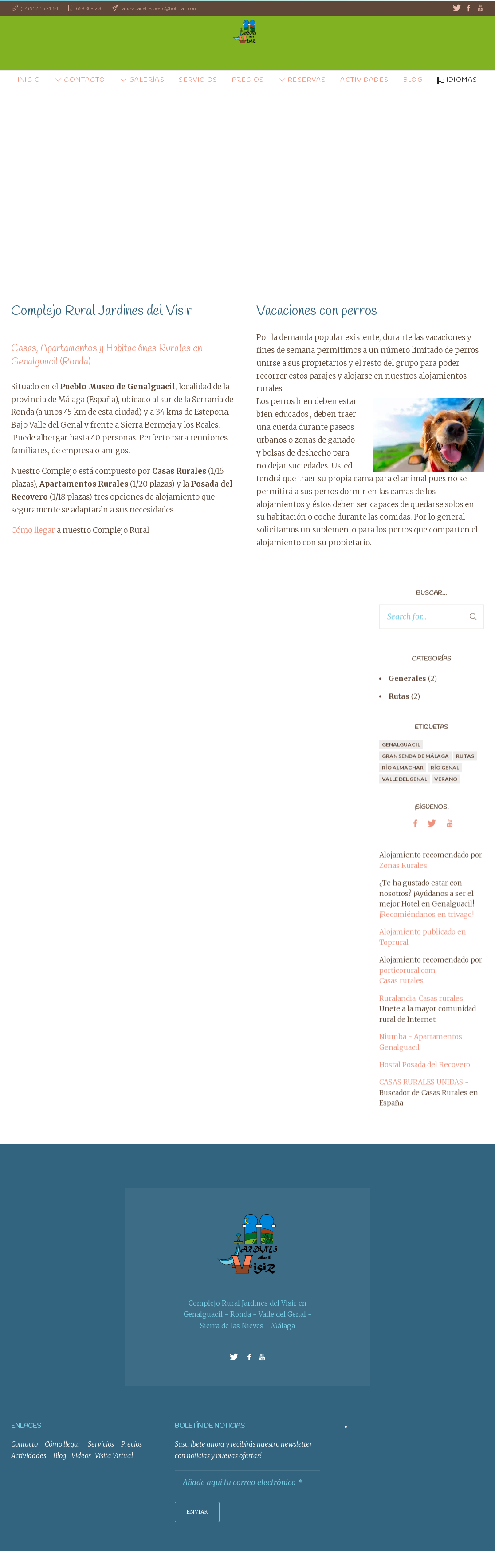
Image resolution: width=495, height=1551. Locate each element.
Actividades (28, 1455)
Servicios (101, 1444)
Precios (131, 1444)
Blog (59, 1455)
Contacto (24, 1444)
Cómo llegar (33, 530)
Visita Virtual (114, 1455)
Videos (81, 1455)
